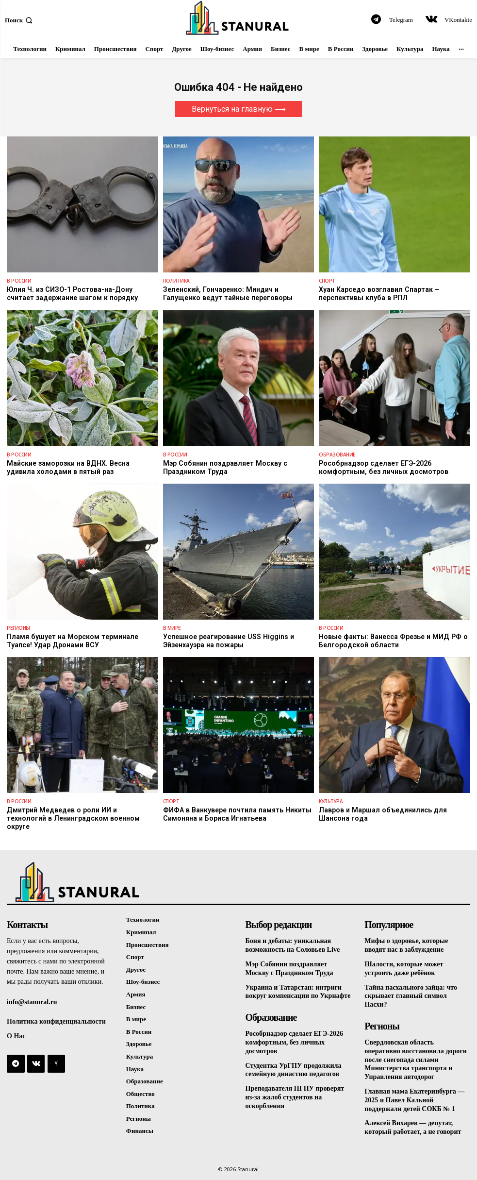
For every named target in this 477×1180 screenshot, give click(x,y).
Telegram (401, 19)
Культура (331, 800)
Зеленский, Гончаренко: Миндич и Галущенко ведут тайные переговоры (226, 294)
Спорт (327, 280)
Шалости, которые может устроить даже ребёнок (403, 958)
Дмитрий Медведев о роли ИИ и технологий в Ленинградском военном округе (80, 814)
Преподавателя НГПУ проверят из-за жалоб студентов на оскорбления (295, 1085)
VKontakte (458, 19)
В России (19, 280)
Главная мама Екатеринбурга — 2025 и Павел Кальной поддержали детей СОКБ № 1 (414, 1086)
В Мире (172, 627)
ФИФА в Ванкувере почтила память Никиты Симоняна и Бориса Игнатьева (235, 814)
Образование (336, 454)
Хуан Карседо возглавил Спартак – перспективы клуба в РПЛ (377, 294)
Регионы (18, 627)
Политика (176, 280)
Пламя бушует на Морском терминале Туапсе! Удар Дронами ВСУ (70, 640)
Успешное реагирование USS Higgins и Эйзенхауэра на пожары (227, 640)
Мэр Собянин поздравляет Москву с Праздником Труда (223, 467)
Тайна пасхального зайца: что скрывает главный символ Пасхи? (410, 985)
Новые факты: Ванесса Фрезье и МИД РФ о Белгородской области (391, 640)
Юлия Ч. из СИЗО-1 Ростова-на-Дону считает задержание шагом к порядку (82, 294)
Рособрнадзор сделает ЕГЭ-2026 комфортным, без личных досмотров (382, 467)
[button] (19, 20)
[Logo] (238, 17)
